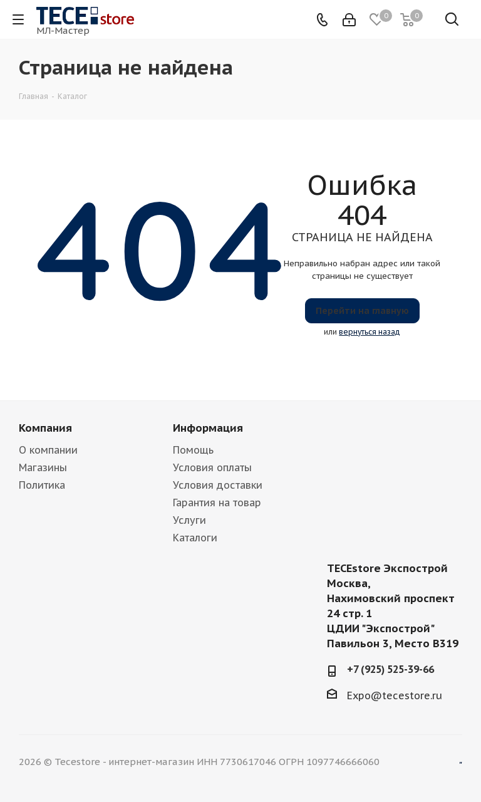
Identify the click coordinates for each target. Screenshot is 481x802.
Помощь (193, 450)
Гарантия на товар (217, 502)
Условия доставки (217, 485)
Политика (42, 485)
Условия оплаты (212, 467)
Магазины (43, 467)
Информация (208, 428)
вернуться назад (369, 331)
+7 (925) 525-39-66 (390, 669)
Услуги (189, 520)
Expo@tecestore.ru (394, 695)
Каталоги (195, 537)
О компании (48, 450)
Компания (45, 428)
